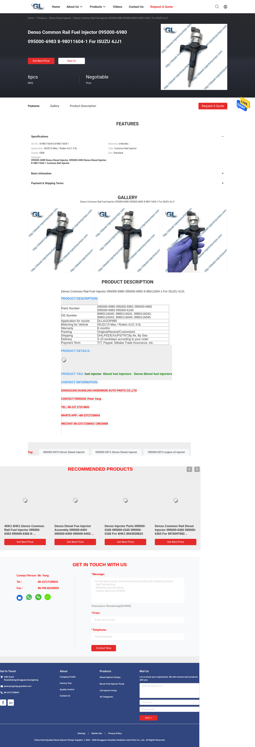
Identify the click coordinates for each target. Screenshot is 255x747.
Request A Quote (213, 105)
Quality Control (67, 689)
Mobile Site (97, 733)
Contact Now (103, 648)
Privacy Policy (115, 733)
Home (31, 18)
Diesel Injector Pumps (110, 677)
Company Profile (68, 677)
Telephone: (100, 629)
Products (42, 18)
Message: (99, 574)
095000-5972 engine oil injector (166, 452)
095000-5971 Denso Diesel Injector (116, 452)
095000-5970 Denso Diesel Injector (64, 452)
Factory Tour (66, 683)
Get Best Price (41, 60)
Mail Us (71, 60)
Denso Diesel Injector (60, 18)
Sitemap (81, 733)
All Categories (106, 697)
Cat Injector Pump (108, 690)
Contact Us (65, 696)
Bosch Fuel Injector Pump (112, 684)
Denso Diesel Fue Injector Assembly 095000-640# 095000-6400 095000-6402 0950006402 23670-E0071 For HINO (75, 533)
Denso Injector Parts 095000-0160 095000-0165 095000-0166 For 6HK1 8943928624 (125, 529)
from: (96, 613)
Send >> (148, 718)
